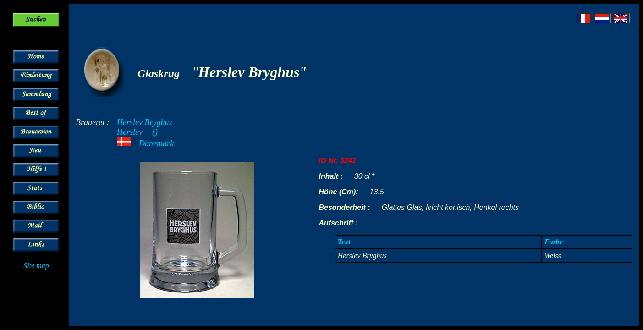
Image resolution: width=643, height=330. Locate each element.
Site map (36, 266)
